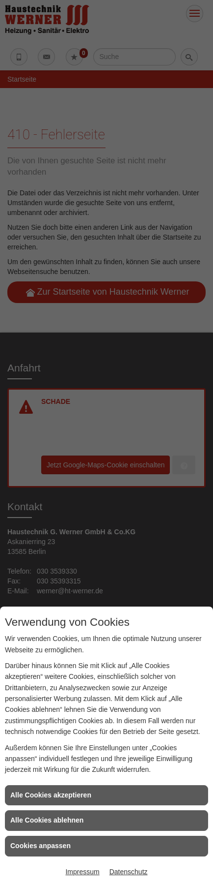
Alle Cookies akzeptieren (50, 795)
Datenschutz (128, 872)
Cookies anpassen (40, 846)
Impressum (82, 872)
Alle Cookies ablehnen (46, 820)
